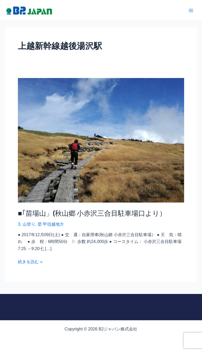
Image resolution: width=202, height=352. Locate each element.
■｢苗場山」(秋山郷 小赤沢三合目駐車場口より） (92, 213)
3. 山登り (26, 224)
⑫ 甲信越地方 (51, 224)
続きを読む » (30, 261)
